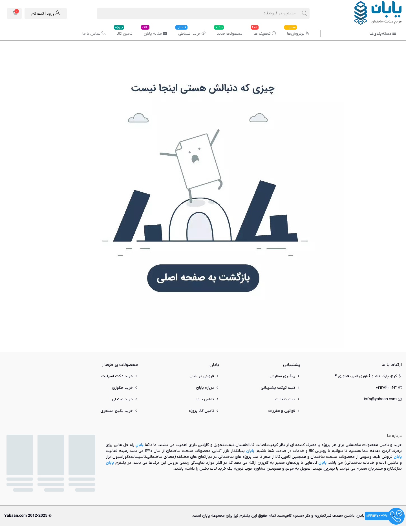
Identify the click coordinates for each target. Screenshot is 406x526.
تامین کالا (123, 31)
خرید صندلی (125, 399)
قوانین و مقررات (284, 411)
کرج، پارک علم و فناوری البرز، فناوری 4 (368, 376)
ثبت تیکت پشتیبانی (280, 388)
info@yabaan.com (383, 399)
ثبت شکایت (287, 399)
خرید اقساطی (190, 31)
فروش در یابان (204, 376)
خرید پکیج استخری (119, 411)
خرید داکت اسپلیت (119, 376)
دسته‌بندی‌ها (382, 33)
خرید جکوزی (125, 388)
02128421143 (389, 388)
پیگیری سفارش (285, 376)
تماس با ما (93, 33)
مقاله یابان (154, 31)
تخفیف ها (263, 31)
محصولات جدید (228, 31)
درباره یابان (207, 388)
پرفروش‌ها (296, 31)
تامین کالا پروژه (204, 411)
